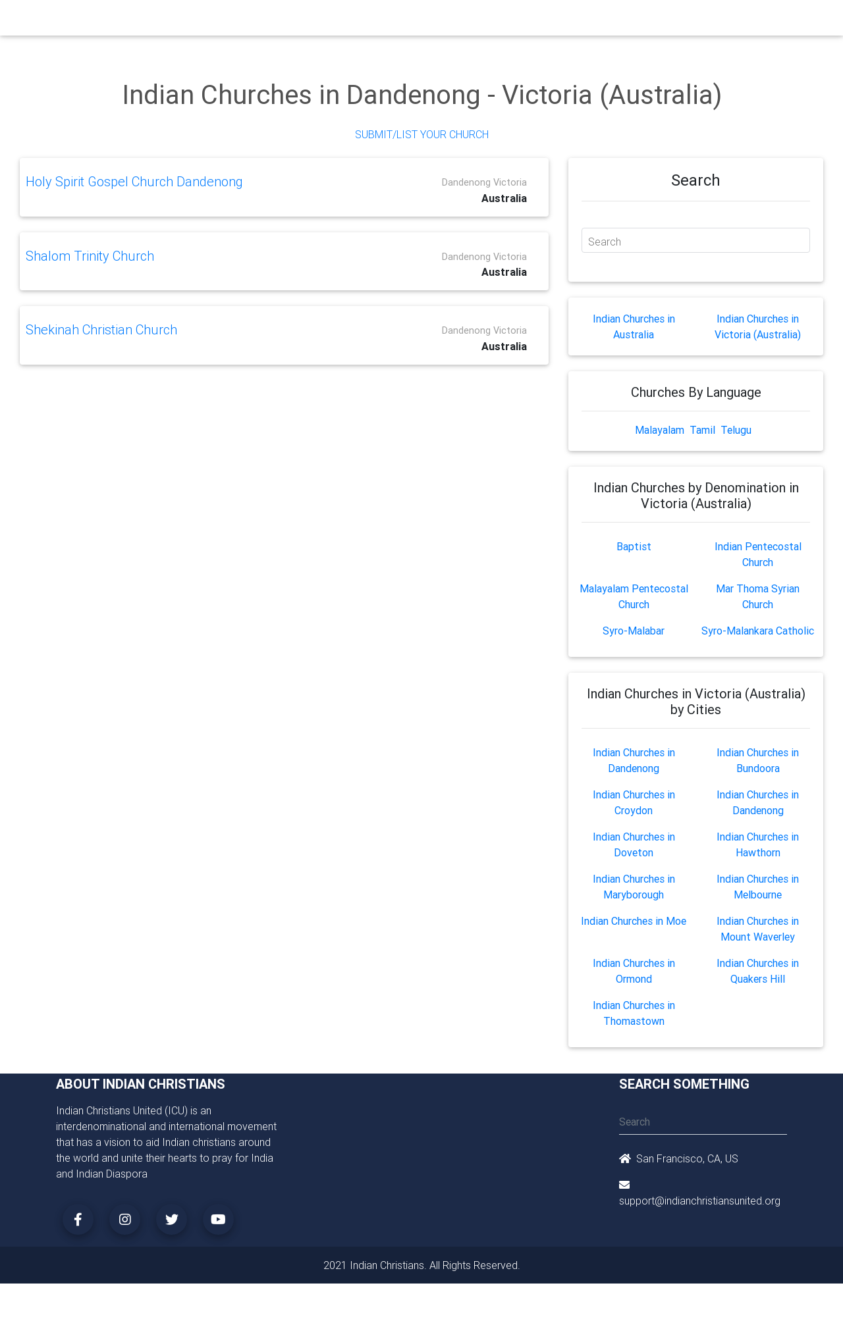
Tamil (702, 429)
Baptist (633, 546)
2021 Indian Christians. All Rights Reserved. (421, 1265)
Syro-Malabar (634, 630)
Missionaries (524, 21)
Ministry (276, 21)
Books (391, 21)
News (471, 21)
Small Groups (335, 21)
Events (432, 21)
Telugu (736, 429)
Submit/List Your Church (422, 134)
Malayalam (659, 429)
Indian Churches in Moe (633, 920)
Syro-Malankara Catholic (757, 630)
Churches (226, 21)
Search (604, 241)
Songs (578, 21)
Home (183, 20)
